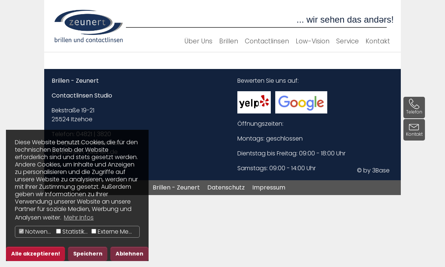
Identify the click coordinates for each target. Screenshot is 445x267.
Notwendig (36, 231)
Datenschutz (226, 187)
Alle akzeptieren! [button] (35, 253)
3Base (381, 170)
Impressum (268, 187)
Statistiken (73, 231)
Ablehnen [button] (129, 253)
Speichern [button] (88, 253)
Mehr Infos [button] (79, 217)
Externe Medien (115, 231)
